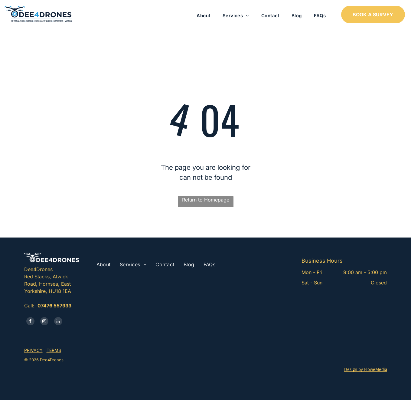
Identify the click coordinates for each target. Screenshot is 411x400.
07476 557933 (54, 306)
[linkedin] (58, 322)
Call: (29, 306)
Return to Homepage (205, 200)
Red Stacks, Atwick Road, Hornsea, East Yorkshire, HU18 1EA (47, 284)
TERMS (54, 350)
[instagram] (44, 322)
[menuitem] (203, 15)
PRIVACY (33, 350)
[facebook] (30, 322)
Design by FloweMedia (365, 369)
